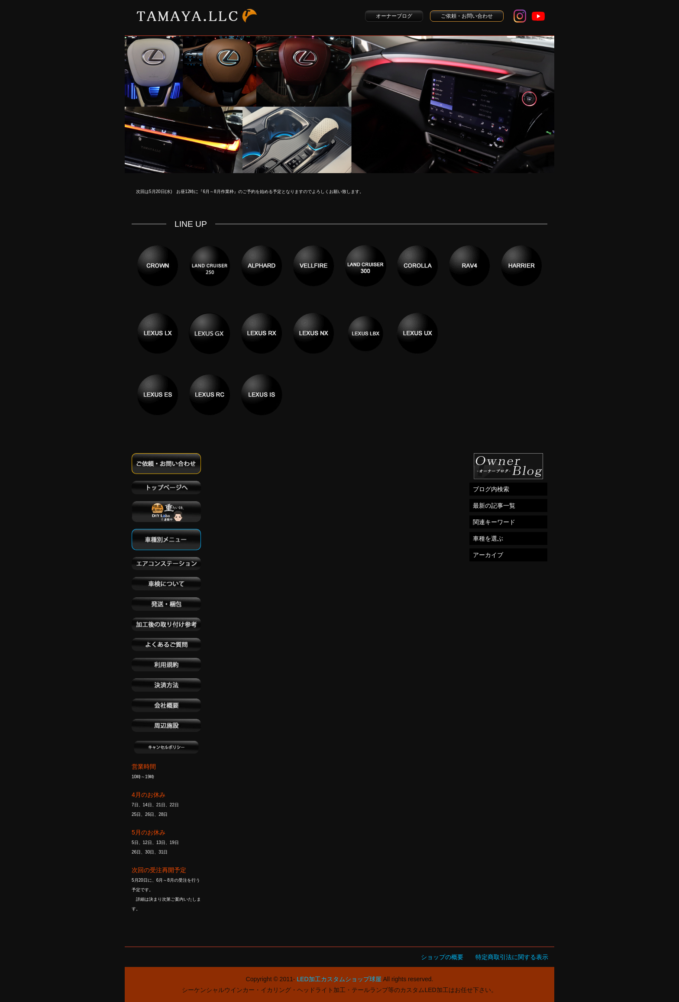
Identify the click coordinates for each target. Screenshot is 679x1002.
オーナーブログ (394, 16)
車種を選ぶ (488, 538)
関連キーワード (494, 522)
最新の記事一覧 (494, 505)
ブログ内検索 (491, 489)
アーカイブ (488, 554)
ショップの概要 (442, 957)
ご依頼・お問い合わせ (467, 16)
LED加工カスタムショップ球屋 (339, 979)
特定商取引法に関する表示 (511, 957)
